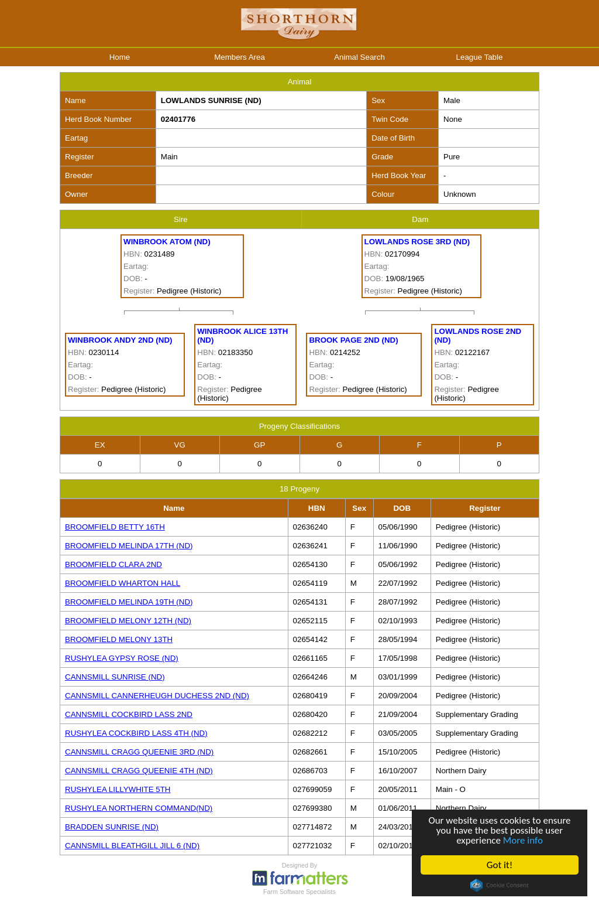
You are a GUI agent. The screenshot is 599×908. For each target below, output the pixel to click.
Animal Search (359, 57)
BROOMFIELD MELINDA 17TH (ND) (128, 545)
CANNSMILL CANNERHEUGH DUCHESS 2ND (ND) (157, 695)
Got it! (499, 865)
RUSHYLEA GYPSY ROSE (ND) (121, 658)
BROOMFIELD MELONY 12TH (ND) (128, 620)
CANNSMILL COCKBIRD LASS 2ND (128, 714)
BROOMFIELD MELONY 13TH (119, 639)
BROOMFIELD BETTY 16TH (115, 527)
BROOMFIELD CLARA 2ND (113, 564)
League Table (479, 57)
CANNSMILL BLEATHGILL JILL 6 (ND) (132, 845)
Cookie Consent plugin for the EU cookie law (499, 885)
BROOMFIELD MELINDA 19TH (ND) (128, 602)
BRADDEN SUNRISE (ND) (112, 826)
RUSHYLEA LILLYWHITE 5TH (117, 789)
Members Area (239, 57)
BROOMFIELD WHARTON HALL (122, 583)
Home (119, 57)
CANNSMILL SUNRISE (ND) (115, 677)
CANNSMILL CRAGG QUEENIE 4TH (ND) (139, 770)
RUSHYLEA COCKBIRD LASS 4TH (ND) (136, 733)
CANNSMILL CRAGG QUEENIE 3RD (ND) (139, 751)
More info (523, 840)
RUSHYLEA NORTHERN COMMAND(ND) (138, 808)
